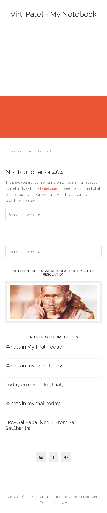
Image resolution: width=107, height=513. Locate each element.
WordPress (48, 502)
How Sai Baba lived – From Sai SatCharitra (40, 425)
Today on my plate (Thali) (34, 385)
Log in (63, 502)
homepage (48, 188)
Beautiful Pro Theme (49, 496)
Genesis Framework (83, 496)
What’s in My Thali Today (33, 347)
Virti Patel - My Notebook (53, 14)
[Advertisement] (53, 65)
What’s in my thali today (32, 403)
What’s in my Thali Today (33, 366)
